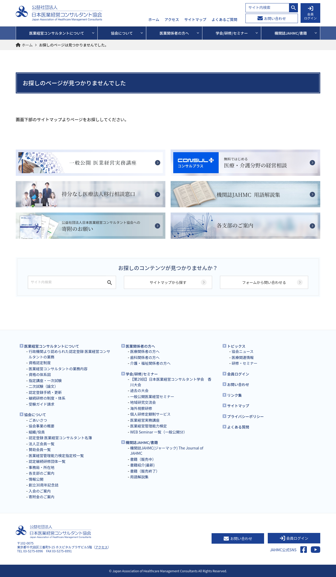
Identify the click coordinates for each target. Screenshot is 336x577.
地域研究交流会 (143, 402)
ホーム (153, 19)
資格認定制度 (40, 362)
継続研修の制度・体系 (47, 398)
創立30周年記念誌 (44, 485)
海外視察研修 (141, 408)
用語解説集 (139, 476)
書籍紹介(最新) (142, 465)
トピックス (236, 346)
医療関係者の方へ (145, 351)
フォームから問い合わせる (264, 282)
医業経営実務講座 (145, 420)
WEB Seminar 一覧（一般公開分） (158, 432)
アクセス (172, 19)
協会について (35, 414)
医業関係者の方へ (140, 346)
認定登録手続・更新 (45, 392)
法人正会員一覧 (41, 443)
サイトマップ (195, 19)
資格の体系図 (40, 374)
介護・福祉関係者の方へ (150, 363)
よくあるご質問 (224, 19)
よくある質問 (238, 427)
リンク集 (234, 395)
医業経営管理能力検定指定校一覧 (56, 455)
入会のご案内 (40, 491)
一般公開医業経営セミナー (152, 396)
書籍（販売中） (143, 459)
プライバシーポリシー (245, 416)
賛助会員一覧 (40, 449)
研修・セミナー (244, 363)
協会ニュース (242, 351)
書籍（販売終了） (145, 471)
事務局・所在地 (41, 467)
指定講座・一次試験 (45, 380)
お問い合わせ (272, 18)
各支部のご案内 (41, 473)
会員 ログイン (310, 13)
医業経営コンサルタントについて (51, 346)
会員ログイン (238, 374)
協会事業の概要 (41, 425)
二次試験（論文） (43, 386)
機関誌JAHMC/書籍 (142, 442)
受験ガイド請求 (41, 404)
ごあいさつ (38, 420)
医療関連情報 (243, 357)
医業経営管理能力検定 (148, 425)
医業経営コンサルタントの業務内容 (58, 368)
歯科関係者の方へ (145, 357)
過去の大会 (139, 390)
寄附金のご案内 (41, 496)
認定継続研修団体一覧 (47, 461)
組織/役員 (37, 432)
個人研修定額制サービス (150, 414)
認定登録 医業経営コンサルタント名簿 (60, 437)
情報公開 (36, 479)
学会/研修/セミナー (142, 374)
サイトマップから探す (168, 282)
